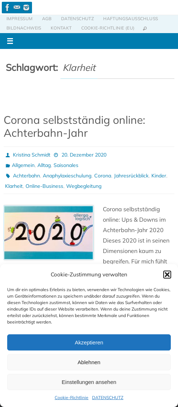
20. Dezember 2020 (83, 155)
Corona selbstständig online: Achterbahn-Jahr (74, 126)
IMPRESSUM (19, 18)
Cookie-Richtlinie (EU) (108, 28)
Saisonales (66, 165)
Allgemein (23, 165)
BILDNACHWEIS (23, 28)
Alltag (44, 165)
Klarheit (14, 186)
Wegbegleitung (83, 186)
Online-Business (44, 186)
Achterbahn (26, 175)
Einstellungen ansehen (89, 382)
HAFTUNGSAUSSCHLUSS (130, 18)
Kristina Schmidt (31, 155)
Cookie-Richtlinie (71, 397)
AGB (47, 18)
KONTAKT (61, 28)
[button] (167, 274)
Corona (102, 175)
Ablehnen (89, 362)
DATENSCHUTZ (107, 397)
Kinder (158, 175)
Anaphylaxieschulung (67, 175)
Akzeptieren (89, 342)
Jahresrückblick (131, 175)
